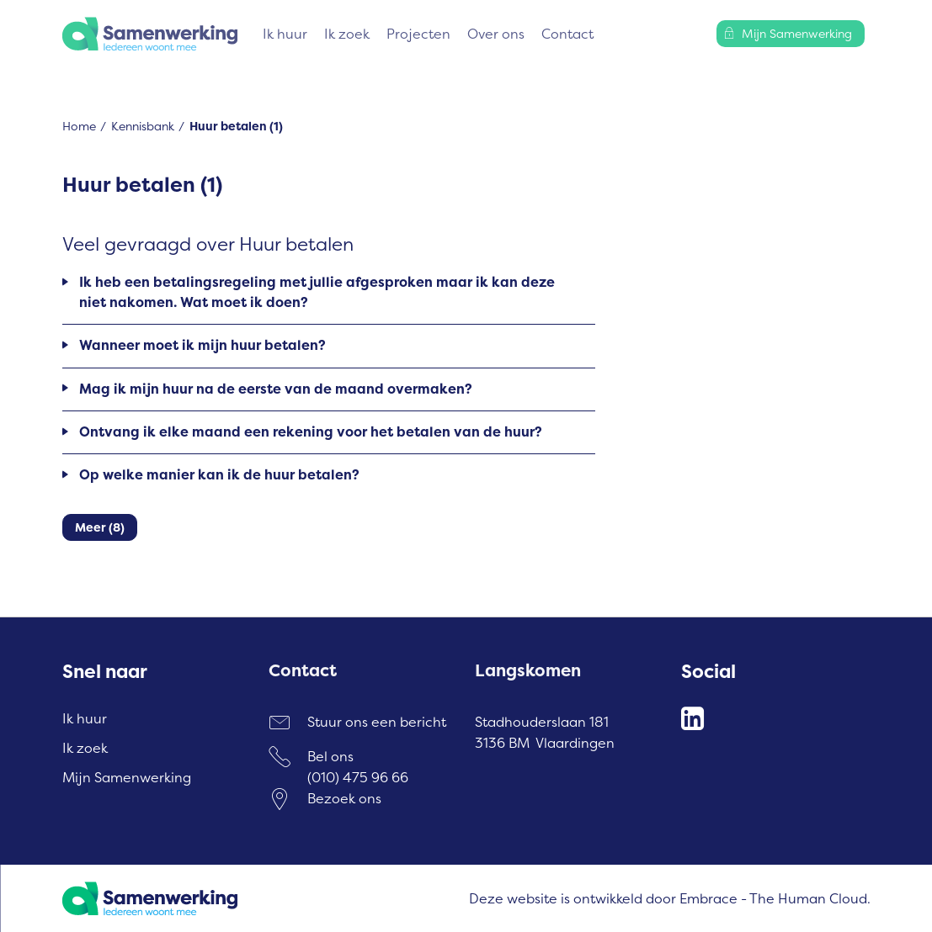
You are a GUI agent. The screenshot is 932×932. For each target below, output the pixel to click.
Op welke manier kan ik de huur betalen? (219, 474)
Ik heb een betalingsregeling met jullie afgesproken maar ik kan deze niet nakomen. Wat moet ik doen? (317, 292)
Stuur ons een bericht (376, 721)
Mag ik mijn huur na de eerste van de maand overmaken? (275, 388)
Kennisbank (142, 126)
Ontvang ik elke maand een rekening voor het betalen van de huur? (310, 431)
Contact (567, 33)
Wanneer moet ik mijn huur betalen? (202, 345)
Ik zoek (347, 33)
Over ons (496, 33)
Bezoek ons (344, 798)
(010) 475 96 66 (357, 777)
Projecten (418, 33)
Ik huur (285, 33)
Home (79, 126)
